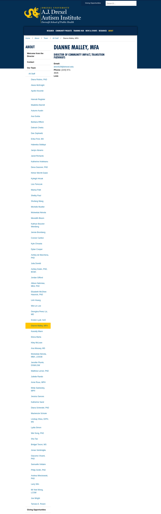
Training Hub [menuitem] (78, 31)
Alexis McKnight (37, 85)
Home (27, 38)
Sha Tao (34, 439)
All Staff (56, 38)
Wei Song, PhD (37, 433)
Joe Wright (35, 498)
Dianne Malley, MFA (39, 326)
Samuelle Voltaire (38, 464)
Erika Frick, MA (37, 139)
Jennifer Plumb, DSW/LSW (37, 363)
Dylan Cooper (36, 249)
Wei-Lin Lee (36, 306)
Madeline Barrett (38, 105)
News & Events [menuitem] (91, 31)
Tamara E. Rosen (38, 504)
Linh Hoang (36, 300)
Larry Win (35, 484)
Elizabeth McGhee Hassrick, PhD (38, 293)
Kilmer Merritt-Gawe (39, 173)
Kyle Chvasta (36, 244)
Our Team (31, 68)
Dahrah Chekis (37, 128)
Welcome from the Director (35, 54)
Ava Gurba (35, 116)
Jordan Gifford (37, 277)
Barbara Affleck (37, 122)
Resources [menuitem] (103, 31)
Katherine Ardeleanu (39, 161)
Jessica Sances (37, 396)
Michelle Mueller (38, 207)
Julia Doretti (36, 263)
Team (46, 38)
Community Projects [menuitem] (64, 31)
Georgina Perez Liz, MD (39, 312)
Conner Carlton (37, 238)
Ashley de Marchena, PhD (40, 256)
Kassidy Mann (37, 331)
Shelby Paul (36, 195)
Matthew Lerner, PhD (40, 371)
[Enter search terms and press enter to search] (123, 3)
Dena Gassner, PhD (39, 167)
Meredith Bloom (37, 218)
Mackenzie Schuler (39, 413)
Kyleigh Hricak (37, 178)
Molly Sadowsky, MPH (38, 389)
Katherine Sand (37, 402)
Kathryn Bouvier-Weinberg (38, 225)
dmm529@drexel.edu (64, 67)
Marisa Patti (36, 190)
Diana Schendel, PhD (40, 408)
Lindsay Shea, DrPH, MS (40, 420)
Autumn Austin (37, 111)
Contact (30, 62)
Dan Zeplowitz (37, 133)
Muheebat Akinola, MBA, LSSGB (39, 355)
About (37, 38)
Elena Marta (36, 337)
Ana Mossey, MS (38, 348)
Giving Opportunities (96, 3)
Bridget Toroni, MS (39, 444)
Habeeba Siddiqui (38, 145)
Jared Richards (37, 156)
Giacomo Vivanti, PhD (38, 457)
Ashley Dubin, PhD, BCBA (39, 270)
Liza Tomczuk (36, 184)
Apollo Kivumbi (37, 91)
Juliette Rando (37, 377)
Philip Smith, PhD (38, 470)
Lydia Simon (36, 427)
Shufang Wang (37, 201)
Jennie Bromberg (38, 232)
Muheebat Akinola (38, 212)
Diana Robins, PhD (39, 79)
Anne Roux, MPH (38, 382)
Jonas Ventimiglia (38, 450)
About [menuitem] (110, 31)
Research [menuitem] (50, 31)
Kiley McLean (36, 343)
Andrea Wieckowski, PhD (39, 477)
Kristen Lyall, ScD (38, 320)
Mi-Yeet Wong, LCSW (37, 491)
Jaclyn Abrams (37, 150)
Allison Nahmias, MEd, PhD (38, 284)
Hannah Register (38, 99)
